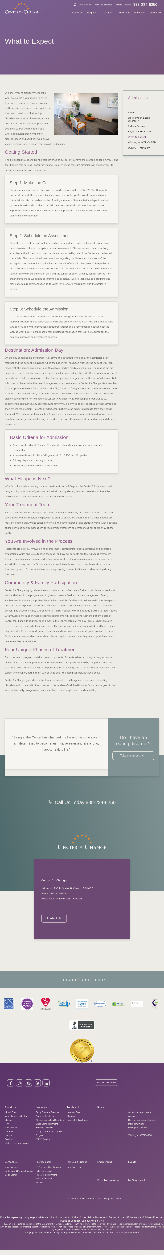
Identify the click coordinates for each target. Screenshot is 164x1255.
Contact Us (156, 12)
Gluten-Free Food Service (17, 1147)
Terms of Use (116, 1222)
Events (128, 4)
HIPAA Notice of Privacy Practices (145, 1222)
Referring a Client (44, 1175)
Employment (104, 1167)
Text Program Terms (109, 1203)
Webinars (40, 1187)
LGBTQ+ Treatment (139, 147)
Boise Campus (12, 1179)
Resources (140, 12)
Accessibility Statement (80, 1203)
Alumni (131, 112)
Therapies (71, 1121)
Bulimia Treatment (44, 1132)
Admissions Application (139, 1117)
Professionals (86, 4)
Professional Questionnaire (48, 1172)
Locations (9, 1136)
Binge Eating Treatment (47, 1128)
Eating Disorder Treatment (48, 1117)
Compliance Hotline (93, 1225)
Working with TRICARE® (142, 142)
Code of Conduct (70, 1225)
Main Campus (11, 1172)
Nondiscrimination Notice (64, 1222)
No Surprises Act (138, 1185)
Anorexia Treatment (45, 1121)
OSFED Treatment (44, 1144)
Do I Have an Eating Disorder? (139, 119)
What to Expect (137, 137)
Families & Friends (103, 4)
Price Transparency (108, 1185)
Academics (10, 1144)
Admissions (124, 12)
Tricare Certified (82, 984)
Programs (91, 12)
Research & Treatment (77, 1124)
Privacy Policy (132, 1237)
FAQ (7, 1128)
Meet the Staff (11, 1132)
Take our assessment (133, 756)
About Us (77, 12)
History (8, 1140)
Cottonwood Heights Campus (19, 1175)
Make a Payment (137, 126)
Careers (118, 4)
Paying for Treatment (140, 131)
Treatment (107, 12)
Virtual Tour (10, 1117)
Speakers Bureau (44, 1183)
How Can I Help (74, 1172)
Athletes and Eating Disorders (50, 1124)
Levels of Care (73, 1117)
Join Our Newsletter (108, 1087)
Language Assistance (36, 1222)
